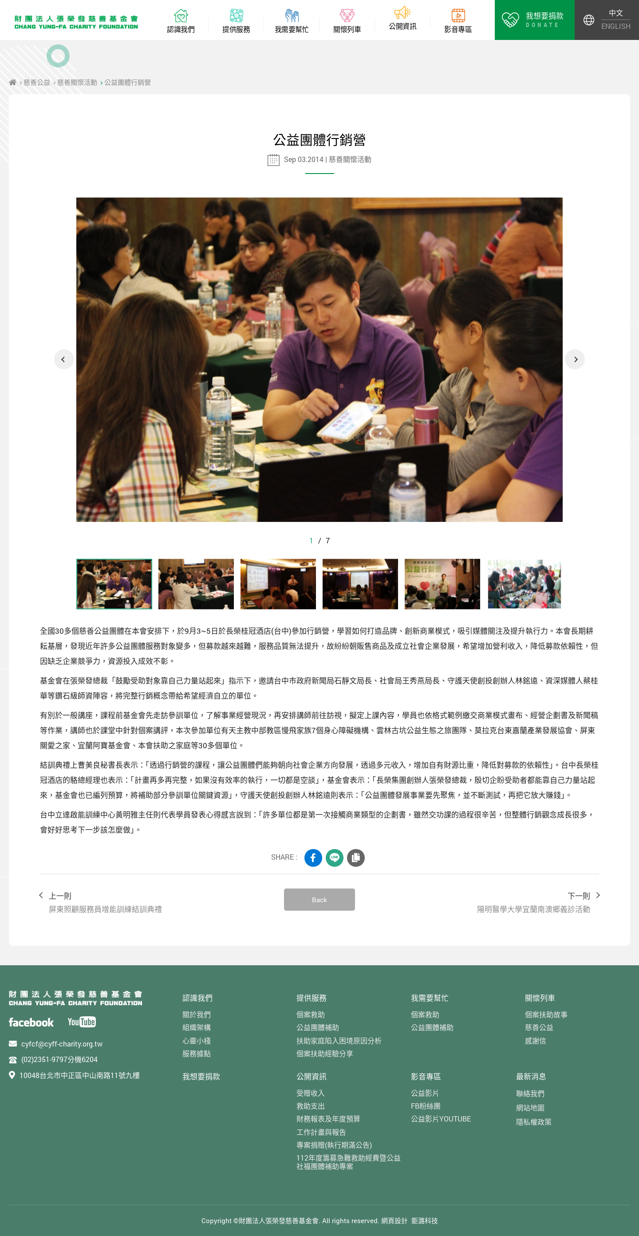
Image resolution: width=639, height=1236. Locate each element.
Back (319, 899)
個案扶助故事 (546, 1014)
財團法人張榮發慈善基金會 (76, 22)
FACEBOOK (313, 858)
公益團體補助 (317, 1027)
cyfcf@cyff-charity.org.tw (62, 1043)
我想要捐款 (201, 1076)
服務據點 (196, 1053)
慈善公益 (37, 82)
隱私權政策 (534, 1121)
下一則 (481, 903)
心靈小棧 (196, 1040)
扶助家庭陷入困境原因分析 (339, 1040)
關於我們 (196, 1014)
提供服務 (311, 998)
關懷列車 (540, 998)
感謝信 (535, 1040)
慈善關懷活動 (77, 82)
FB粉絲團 (426, 1106)
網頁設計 (394, 1220)
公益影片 (425, 1093)
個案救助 (310, 1014)
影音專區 (426, 1076)
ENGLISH (615, 26)
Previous (64, 359)
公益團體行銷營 (127, 82)
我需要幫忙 (430, 998)
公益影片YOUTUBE (441, 1118)
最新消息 (531, 1076)
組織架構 (196, 1027)
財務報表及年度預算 (328, 1118)
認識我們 (197, 998)
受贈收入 (310, 1093)
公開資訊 (311, 1076)
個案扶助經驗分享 (324, 1053)
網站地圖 (530, 1107)
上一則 (157, 903)
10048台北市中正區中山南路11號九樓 (80, 1075)
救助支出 (310, 1106)
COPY (356, 858)
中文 (616, 12)
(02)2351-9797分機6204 (59, 1059)
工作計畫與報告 (321, 1132)
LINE (334, 858)
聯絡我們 (530, 1093)
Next (575, 359)
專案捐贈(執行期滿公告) (334, 1145)
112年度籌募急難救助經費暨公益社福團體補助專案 (348, 1161)
